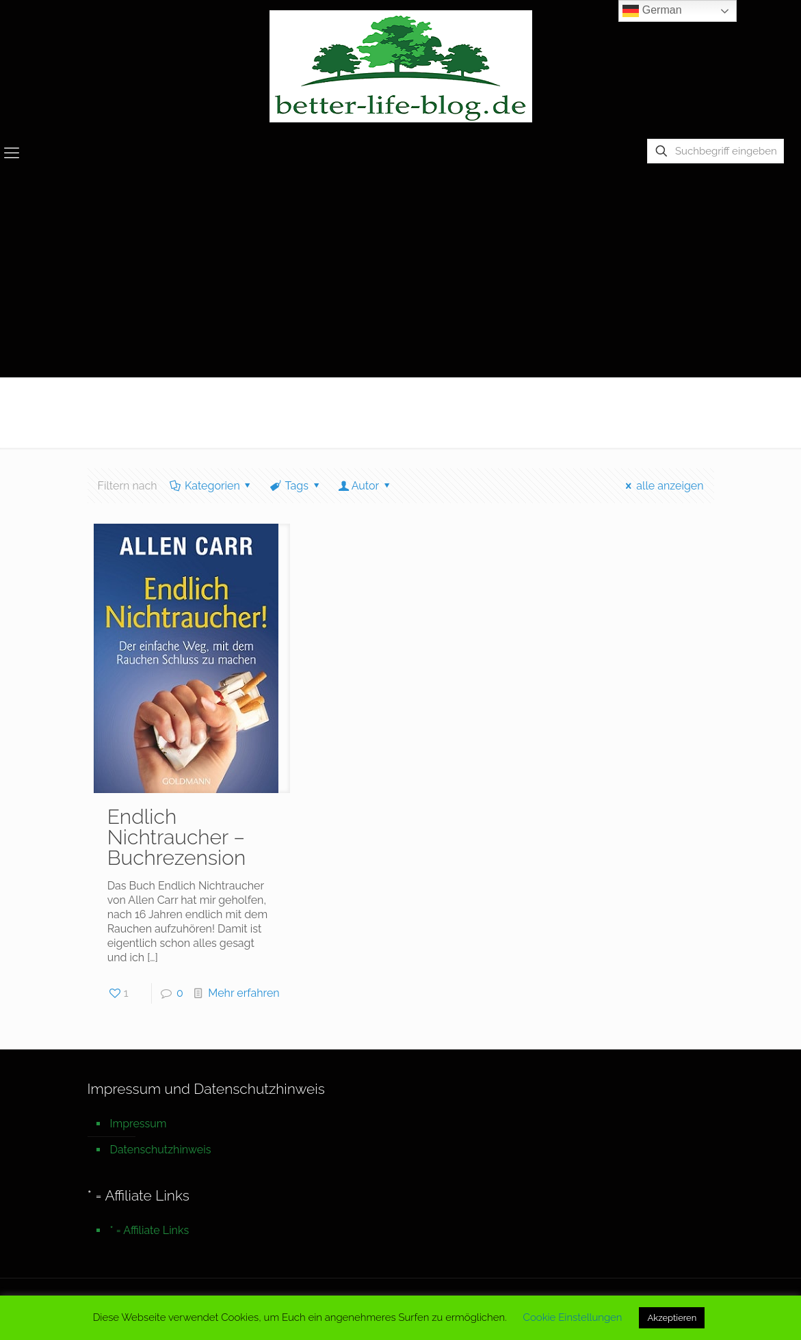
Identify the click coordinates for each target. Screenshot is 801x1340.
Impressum (138, 1123)
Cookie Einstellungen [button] (572, 1317)
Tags (295, 485)
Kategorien (212, 485)
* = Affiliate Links (149, 1230)
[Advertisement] (400, 274)
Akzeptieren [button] (671, 1318)
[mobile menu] (11, 152)
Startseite (666, 405)
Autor (365, 485)
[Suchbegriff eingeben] (715, 151)
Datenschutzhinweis (160, 1149)
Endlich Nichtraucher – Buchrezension (176, 837)
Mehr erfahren (243, 993)
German (651, 11)
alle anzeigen (662, 485)
